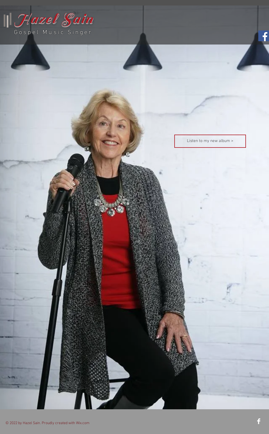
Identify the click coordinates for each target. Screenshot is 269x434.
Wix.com (82, 423)
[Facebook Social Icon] (263, 35)
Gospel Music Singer (53, 32)
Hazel (35, 18)
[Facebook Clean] (259, 421)
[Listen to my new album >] (210, 141)
